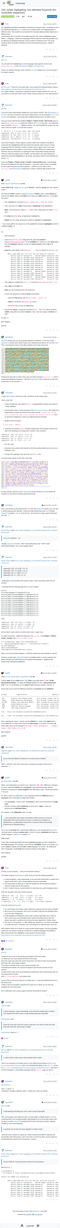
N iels (7, 24)
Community (20, 3)
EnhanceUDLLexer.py (41, 410)
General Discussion (8, 16)
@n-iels (8, 183)
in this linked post (38, 66)
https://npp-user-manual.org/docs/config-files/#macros (32, 1068)
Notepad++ (36, 1211)
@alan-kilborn (15, 676)
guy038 (7, 180)
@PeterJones (5, 87)
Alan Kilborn (9, 337)
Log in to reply (52, 16)
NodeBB (28, 1214)
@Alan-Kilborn (6, 530)
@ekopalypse (29, 194)
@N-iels (4, 60)
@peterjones (15, 183)
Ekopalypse (8, 949)
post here (4, 115)
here (56, 343)
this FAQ (34, 70)
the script (38, 123)
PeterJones (8, 56)
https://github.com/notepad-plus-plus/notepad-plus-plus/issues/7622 (23, 89)
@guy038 (4, 340)
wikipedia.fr (19, 796)
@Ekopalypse (23, 66)
